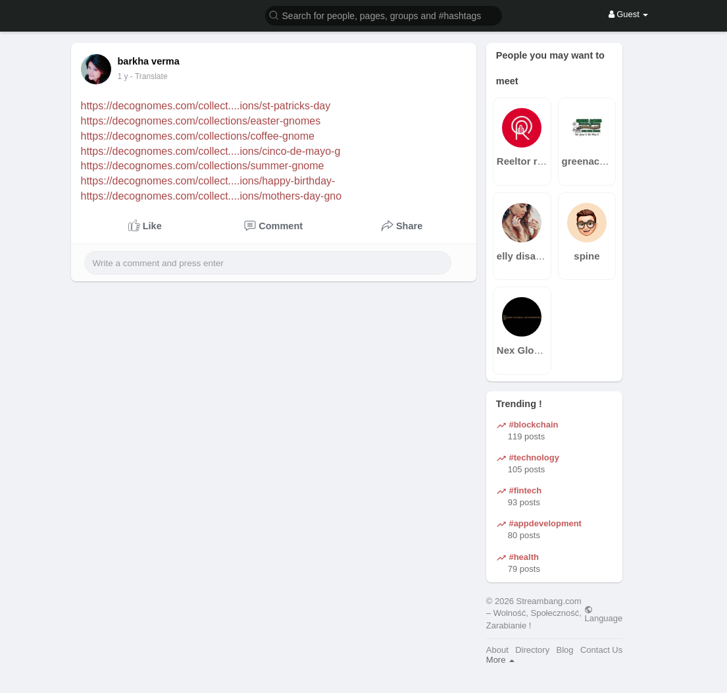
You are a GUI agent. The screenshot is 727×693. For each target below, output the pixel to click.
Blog (565, 650)
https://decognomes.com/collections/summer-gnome (202, 165)
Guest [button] (629, 14)
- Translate (149, 76)
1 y (123, 76)
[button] (384, 15)
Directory (532, 650)
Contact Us (601, 650)
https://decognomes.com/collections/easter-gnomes (201, 120)
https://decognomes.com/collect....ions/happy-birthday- (208, 180)
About (497, 650)
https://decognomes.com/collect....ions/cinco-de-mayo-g (211, 151)
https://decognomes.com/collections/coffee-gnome (197, 136)
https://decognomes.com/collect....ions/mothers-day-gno (211, 196)
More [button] (500, 660)
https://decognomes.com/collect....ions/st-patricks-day (206, 105)
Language (603, 614)
